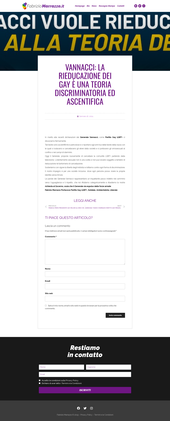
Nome (47, 269)
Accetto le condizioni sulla (60, 380)
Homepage (80, 6)
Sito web (49, 293)
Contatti (120, 6)
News (94, 6)
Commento (51, 236)
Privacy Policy (72, 380)
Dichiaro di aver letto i (62, 383)
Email (47, 281)
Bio (88, 6)
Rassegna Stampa (107, 6)
